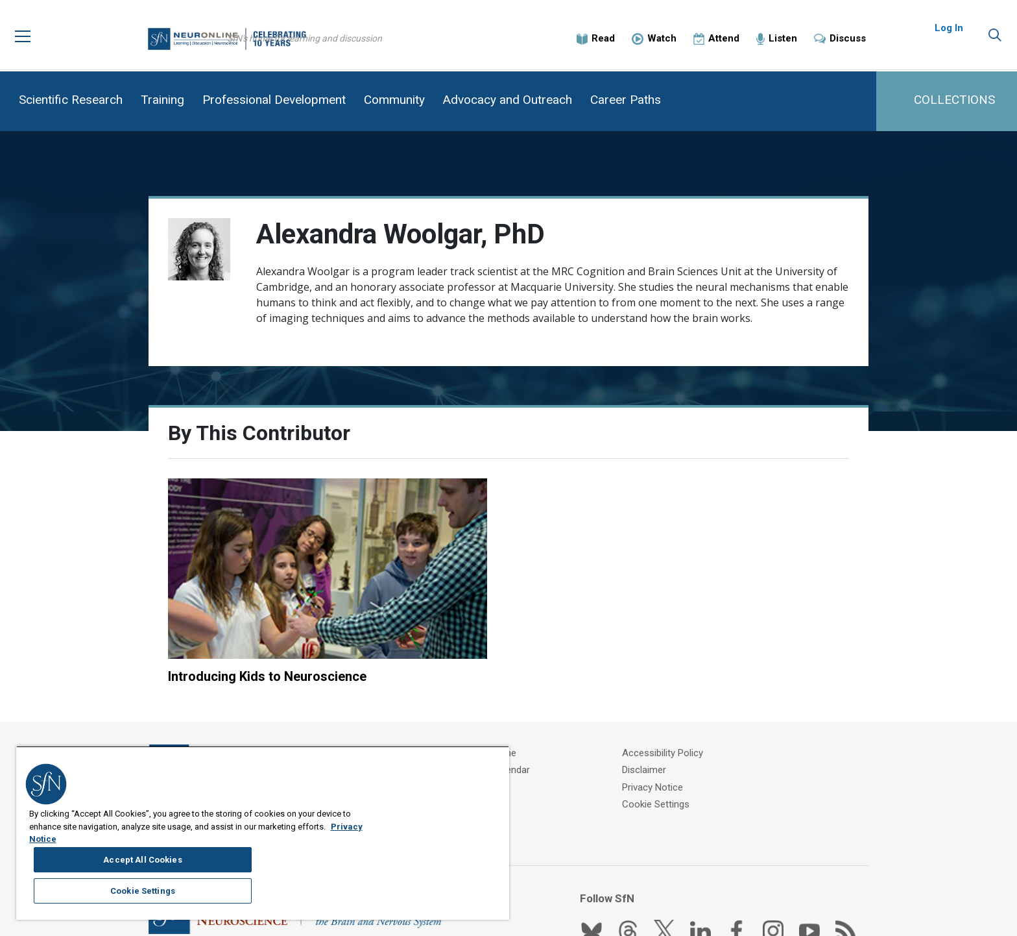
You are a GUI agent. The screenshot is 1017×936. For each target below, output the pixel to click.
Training (162, 99)
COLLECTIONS (954, 99)
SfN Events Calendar (500, 710)
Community (394, 99)
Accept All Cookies (431, 832)
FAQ (465, 726)
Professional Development (274, 99)
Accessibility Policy (677, 694)
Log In (949, 32)
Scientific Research (71, 99)
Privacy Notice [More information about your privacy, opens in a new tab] (136, 898)
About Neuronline (494, 694)
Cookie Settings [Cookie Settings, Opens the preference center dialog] (431, 864)
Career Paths (625, 99)
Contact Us (481, 742)
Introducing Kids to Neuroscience (267, 614)
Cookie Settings (670, 742)
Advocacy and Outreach (507, 99)
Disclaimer (659, 710)
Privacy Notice (667, 726)
